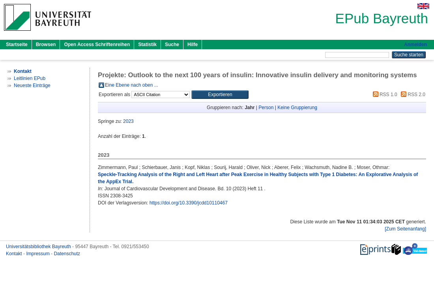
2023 (128, 121)
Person (265, 107)
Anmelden (415, 44)
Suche (172, 44)
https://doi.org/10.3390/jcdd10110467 (189, 203)
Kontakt (14, 253)
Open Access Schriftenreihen (97, 44)
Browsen (46, 44)
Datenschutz (67, 253)
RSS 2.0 (411, 94)
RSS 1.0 (383, 94)
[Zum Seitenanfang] (405, 229)
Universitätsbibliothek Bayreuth (39, 246)
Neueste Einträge (32, 85)
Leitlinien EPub (29, 78)
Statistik (147, 44)
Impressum (38, 253)
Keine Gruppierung (297, 107)
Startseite (17, 44)
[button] (220, 94)
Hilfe (192, 44)
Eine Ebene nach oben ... (131, 85)
